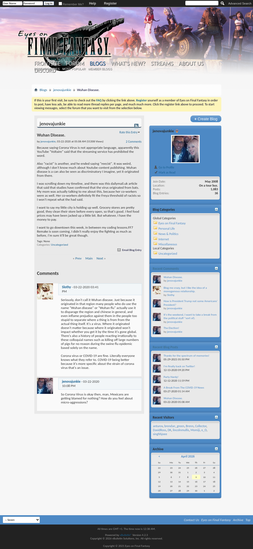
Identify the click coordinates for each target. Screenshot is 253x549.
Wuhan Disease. (173, 277)
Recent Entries (47, 69)
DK (169, 430)
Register (110, 3)
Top (248, 520)
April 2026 (188, 456)
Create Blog (206, 119)
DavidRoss (159, 430)
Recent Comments (166, 269)
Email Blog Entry (129, 250)
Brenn (190, 426)
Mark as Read (164, 172)
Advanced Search (239, 3)
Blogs (97, 63)
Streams (162, 63)
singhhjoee (160, 434)
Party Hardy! (171, 377)
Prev (78, 258)
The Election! (171, 328)
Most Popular (73, 69)
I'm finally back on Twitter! (179, 366)
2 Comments (134, 141)
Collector (200, 426)
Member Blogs (100, 69)
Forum (75, 63)
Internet (163, 239)
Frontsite (47, 63)
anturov (158, 426)
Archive (238, 520)
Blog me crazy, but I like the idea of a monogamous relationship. (185, 289)
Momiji (195, 430)
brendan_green (174, 426)
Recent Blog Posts (165, 347)
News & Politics (168, 234)
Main (89, 258)
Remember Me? (71, 4)
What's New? (128, 63)
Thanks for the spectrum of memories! (186, 355)
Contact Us (191, 520)
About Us (191, 63)
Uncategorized (59, 244)
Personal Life (166, 228)
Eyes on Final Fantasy (172, 223)
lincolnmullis (181, 430)
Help (92, 3)
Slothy (66, 287)
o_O (204, 430)
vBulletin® (126, 535)
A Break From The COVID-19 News (184, 387)
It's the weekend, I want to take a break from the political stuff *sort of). (190, 316)
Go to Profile (164, 167)
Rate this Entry (129, 132)
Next (100, 258)
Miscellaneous (167, 244)
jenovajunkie (62, 90)
